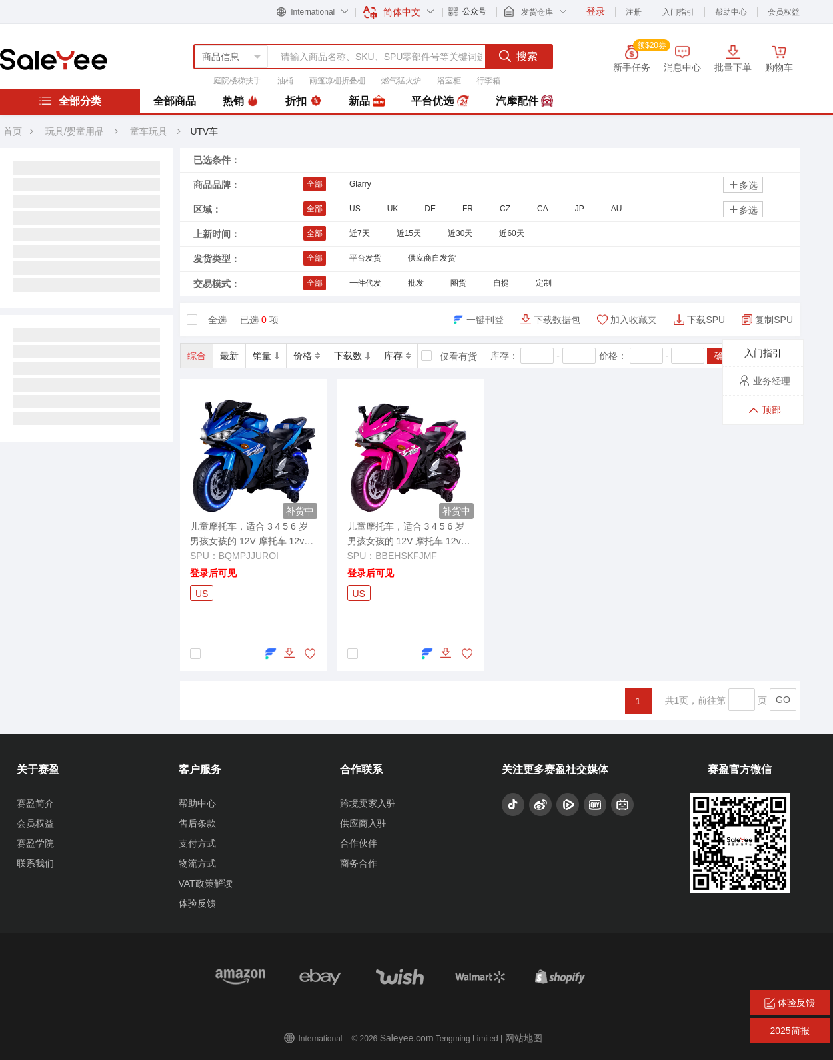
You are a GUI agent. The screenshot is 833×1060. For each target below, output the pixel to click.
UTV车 (204, 131)
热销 (241, 101)
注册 (634, 12)
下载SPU (706, 319)
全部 (315, 184)
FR (467, 208)
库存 (397, 355)
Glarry (360, 184)
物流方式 (197, 863)
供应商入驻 (363, 823)
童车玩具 (150, 131)
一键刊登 (485, 319)
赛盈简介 (35, 803)
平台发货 (365, 258)
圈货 (458, 283)
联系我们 (35, 863)
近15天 (409, 233)
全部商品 (174, 101)
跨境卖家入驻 (368, 803)
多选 (743, 185)
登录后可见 (213, 573)
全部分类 (70, 100)
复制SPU (774, 319)
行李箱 (488, 80)
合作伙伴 (358, 843)
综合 (196, 355)
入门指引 (678, 12)
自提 (501, 283)
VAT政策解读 (206, 883)
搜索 (518, 56)
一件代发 (365, 283)
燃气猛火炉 (401, 80)
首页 (12, 131)
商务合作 (358, 863)
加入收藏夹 (633, 319)
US (355, 208)
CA (542, 208)
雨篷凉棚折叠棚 (337, 80)
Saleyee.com (407, 1038)
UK (393, 208)
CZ (505, 208)
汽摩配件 (524, 101)
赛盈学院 (35, 843)
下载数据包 (557, 319)
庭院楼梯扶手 (237, 80)
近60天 (511, 233)
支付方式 (197, 843)
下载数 (352, 356)
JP (579, 208)
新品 (367, 101)
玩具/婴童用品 (74, 131)
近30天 (460, 233)
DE (430, 208)
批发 (416, 283)
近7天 (359, 233)
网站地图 (523, 1038)
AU (616, 208)
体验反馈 (197, 903)
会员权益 (784, 12)
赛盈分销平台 (53, 59)
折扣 (303, 101)
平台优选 (439, 101)
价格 (306, 355)
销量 (266, 356)
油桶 (285, 80)
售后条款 (197, 823)
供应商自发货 (432, 258)
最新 (229, 355)
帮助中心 (731, 12)
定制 (544, 283)
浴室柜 (449, 80)
